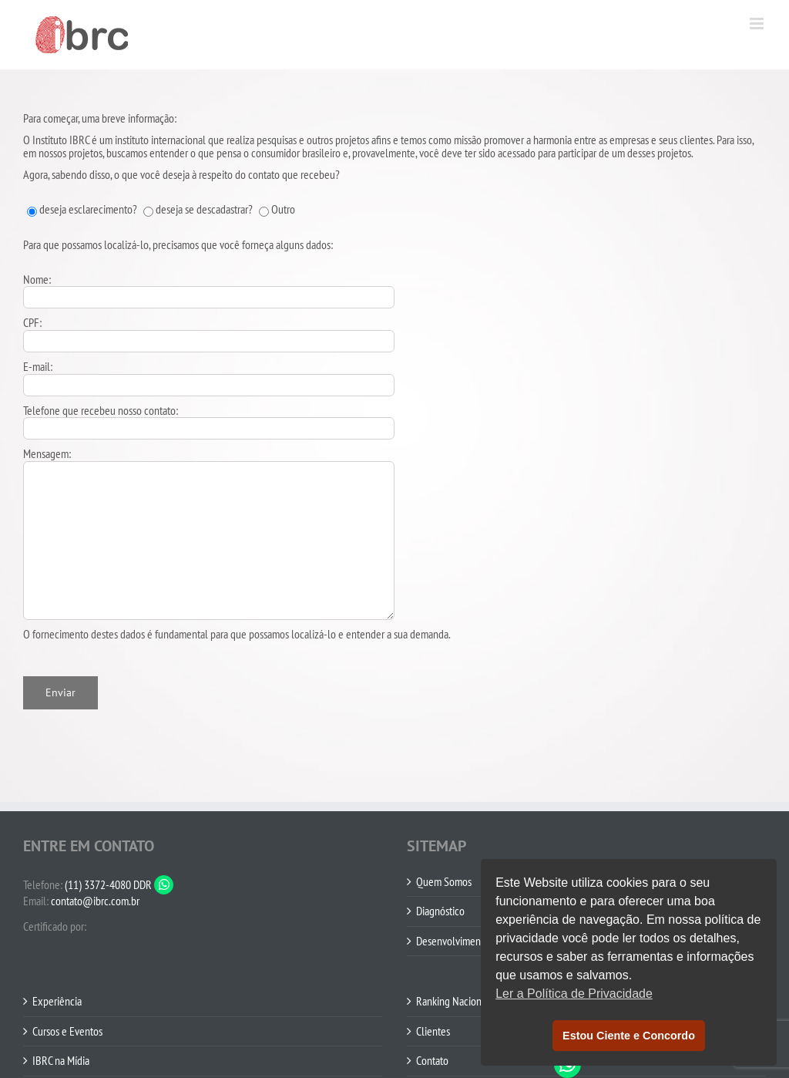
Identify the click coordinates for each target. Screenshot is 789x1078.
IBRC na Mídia (60, 1061)
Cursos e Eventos (67, 1032)
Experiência (57, 1002)
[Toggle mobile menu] (758, 23)
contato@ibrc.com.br (95, 900)
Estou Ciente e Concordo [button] (628, 1035)
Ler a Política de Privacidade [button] (574, 993)
